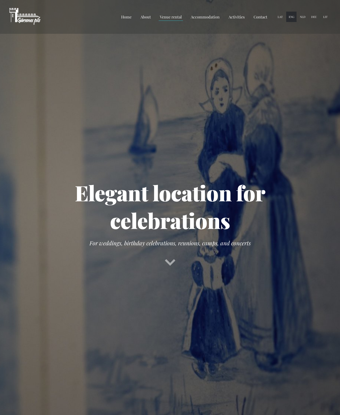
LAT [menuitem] (280, 17)
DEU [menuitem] (314, 17)
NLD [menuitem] (303, 17)
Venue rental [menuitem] (171, 16)
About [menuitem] (145, 16)
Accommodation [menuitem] (205, 16)
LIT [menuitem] (325, 17)
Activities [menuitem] (237, 16)
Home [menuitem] (126, 16)
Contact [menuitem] (260, 16)
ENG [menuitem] (291, 17)
